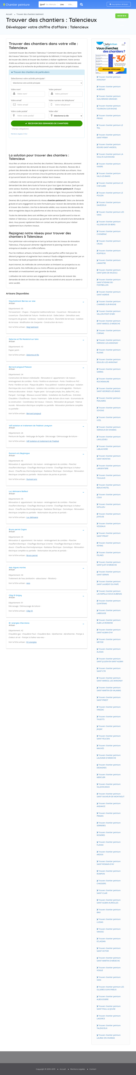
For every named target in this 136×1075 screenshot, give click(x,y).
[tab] (46, 301)
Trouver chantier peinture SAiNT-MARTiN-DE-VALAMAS (109, 689)
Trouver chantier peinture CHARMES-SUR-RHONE (109, 302)
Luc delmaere (32, 517)
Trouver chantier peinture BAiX (109, 911)
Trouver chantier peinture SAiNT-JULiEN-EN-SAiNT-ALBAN (110, 660)
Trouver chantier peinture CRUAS (109, 242)
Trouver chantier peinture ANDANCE (109, 804)
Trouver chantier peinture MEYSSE (109, 640)
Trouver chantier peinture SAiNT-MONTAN (109, 457)
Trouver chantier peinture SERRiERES (109, 824)
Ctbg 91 (29, 611)
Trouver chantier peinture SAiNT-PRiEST (109, 698)
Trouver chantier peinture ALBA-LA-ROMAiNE (109, 621)
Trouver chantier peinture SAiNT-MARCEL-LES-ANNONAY (110, 679)
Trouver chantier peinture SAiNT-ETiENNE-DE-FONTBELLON (109, 282)
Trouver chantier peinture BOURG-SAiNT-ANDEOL (109, 145)
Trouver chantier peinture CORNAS (109, 331)
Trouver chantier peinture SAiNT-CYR (109, 669)
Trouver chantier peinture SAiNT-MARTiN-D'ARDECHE (109, 959)
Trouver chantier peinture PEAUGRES (109, 399)
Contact (92, 1069)
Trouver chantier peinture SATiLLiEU (109, 505)
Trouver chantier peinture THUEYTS (109, 718)
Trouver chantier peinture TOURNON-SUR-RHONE (109, 107)
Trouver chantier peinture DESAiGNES (109, 766)
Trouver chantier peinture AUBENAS (109, 88)
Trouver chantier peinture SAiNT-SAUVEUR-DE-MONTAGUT (110, 795)
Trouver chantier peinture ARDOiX (109, 853)
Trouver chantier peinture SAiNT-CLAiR (109, 891)
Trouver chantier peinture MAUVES (109, 747)
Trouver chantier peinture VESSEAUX (109, 524)
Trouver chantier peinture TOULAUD (109, 476)
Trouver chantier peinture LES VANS (110, 213)
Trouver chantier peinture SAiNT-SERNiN (109, 573)
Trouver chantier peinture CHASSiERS (109, 882)
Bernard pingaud (33, 413)
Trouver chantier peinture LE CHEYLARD (110, 184)
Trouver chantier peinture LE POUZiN (110, 194)
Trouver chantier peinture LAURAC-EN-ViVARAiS (109, 1036)
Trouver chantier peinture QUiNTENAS (109, 602)
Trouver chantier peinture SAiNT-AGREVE (109, 293)
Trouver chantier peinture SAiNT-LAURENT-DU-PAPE (109, 582)
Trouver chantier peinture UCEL (109, 418)
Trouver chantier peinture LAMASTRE (109, 261)
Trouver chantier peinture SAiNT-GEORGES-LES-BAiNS (109, 389)
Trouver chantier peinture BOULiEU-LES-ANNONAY (109, 360)
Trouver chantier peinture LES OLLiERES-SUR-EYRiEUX (110, 988)
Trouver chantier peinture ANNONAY (109, 78)
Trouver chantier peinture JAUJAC (109, 727)
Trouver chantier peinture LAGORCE (109, 1017)
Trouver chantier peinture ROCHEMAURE (109, 380)
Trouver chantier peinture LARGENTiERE (109, 467)
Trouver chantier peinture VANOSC (109, 930)
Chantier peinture (16, 4)
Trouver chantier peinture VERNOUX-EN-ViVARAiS (109, 428)
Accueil (9, 14)
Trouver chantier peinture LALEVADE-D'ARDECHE (109, 756)
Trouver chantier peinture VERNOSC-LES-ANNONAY (109, 341)
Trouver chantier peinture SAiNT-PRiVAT (109, 534)
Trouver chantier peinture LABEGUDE (109, 611)
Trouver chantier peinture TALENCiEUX (109, 1026)
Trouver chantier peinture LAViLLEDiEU (109, 438)
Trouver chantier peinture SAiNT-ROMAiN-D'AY (109, 862)
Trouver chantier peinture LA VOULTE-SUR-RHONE (110, 155)
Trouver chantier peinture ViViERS (109, 165)
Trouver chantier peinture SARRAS (109, 370)
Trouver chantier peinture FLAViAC (109, 843)
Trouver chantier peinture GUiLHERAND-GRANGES (109, 97)
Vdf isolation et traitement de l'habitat (42, 441)
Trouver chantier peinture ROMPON (109, 872)
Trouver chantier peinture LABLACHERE (109, 447)
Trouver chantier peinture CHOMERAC (109, 232)
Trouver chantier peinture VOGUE (109, 969)
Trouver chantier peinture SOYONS (109, 409)
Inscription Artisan (119, 4)
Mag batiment (32, 327)
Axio (28, 583)
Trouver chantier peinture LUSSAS (109, 920)
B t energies (31, 642)
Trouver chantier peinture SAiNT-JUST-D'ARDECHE (109, 563)
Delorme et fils (32, 355)
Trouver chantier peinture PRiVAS (109, 117)
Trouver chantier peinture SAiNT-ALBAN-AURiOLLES (109, 901)
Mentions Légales (77, 1069)
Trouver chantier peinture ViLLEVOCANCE (109, 785)
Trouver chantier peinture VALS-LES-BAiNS (109, 174)
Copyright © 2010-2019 (45, 1069)
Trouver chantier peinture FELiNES (109, 553)
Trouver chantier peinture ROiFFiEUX (109, 252)
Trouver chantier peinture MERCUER (109, 776)
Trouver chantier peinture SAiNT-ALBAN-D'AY (109, 631)
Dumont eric (31, 479)
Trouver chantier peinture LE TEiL (110, 126)
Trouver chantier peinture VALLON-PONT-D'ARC (109, 312)
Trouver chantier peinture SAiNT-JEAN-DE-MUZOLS (109, 271)
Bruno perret (32, 555)
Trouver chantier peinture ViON (109, 978)
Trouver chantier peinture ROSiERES (109, 833)
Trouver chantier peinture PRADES (109, 814)
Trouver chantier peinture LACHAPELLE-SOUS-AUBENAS (109, 592)
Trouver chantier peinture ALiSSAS (109, 650)
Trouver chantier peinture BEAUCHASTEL (109, 486)
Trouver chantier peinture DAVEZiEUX (109, 203)
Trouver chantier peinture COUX (109, 495)
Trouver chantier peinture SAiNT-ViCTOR (109, 949)
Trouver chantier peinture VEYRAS (109, 544)
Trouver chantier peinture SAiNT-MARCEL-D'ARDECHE (109, 322)
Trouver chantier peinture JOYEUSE (109, 515)
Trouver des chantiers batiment (30, 14)
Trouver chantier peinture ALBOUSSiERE (109, 997)
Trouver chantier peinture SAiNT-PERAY (109, 136)
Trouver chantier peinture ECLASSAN (109, 940)
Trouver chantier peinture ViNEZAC (109, 708)
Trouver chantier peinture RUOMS (109, 351)
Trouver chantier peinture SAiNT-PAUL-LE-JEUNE (109, 1007)
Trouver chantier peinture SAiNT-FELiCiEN (109, 737)
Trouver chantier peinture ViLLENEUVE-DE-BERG (109, 223)
